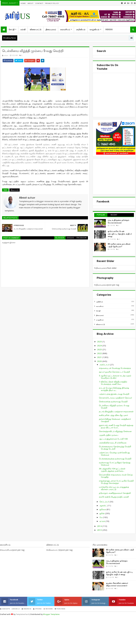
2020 (99, 361)
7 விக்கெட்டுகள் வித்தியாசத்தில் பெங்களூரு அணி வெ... (113, 382)
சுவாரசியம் (65, 29)
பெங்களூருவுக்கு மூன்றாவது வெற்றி (115, 458)
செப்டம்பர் (104, 501)
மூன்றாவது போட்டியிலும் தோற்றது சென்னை (114, 463)
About (30, 3)
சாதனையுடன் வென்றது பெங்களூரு (115, 368)
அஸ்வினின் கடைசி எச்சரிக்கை (112, 442)
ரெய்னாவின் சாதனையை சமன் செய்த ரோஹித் (116, 475)
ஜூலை (102, 509)
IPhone (37, 609)
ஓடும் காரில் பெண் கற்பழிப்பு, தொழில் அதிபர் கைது (120, 233)
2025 (99, 341)
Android (26, 609)
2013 (99, 530)
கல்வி (23, 29)
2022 (99, 353)
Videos (109, 29)
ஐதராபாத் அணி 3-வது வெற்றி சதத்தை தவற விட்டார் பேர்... (116, 426)
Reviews (48, 609)
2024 (99, 345)
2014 (99, 526)
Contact (39, 3)
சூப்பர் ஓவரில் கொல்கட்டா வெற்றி (114, 372)
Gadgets (5, 609)
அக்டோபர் (104, 364)
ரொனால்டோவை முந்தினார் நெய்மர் (115, 397)
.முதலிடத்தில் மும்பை (108, 435)
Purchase (60, 609)
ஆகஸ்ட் (103, 505)
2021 (99, 357)
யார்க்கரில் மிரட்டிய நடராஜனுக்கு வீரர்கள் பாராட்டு (114, 488)
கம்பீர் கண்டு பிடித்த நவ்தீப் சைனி (114, 496)
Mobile (16, 609)
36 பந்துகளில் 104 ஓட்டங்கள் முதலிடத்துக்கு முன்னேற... (112, 469)
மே (101, 517)
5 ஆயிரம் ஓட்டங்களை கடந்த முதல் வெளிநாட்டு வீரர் (115, 376)
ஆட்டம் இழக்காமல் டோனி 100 (113, 438)
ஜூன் (102, 513)
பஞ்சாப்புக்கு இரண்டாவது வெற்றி (114, 394)
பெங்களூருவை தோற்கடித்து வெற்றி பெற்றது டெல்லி (115, 447)
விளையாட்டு (35, 29)
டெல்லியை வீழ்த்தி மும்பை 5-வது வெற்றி (114, 406)
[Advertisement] (114, 177)
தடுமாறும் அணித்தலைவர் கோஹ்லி (115, 493)
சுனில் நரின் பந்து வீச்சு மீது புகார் (113, 415)
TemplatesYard (22, 614)
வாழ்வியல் (94, 29)
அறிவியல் (80, 29)
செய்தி (12, 29)
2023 (99, 349)
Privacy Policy (52, 3)
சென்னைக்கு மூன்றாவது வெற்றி (113, 401)
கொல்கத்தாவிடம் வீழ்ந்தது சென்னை (115, 431)
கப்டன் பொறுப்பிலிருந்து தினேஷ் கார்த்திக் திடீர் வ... (114, 389)
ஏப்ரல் (102, 521)
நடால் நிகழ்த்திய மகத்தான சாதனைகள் (116, 411)
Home (23, 3)
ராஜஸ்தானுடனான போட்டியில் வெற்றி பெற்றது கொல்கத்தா (116, 481)
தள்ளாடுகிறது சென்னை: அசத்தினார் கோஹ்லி (115, 420)
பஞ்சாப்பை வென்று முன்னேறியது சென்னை (114, 453)
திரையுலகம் (51, 29)
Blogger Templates (51, 614)
